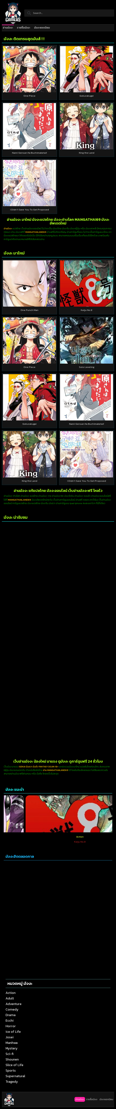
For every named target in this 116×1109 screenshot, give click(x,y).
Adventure (13, 1003)
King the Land (86, 153)
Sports (11, 1070)
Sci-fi (10, 1053)
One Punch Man (29, 310)
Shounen (12, 1059)
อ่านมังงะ (8, 28)
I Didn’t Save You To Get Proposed (29, 209)
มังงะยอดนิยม (42, 28)
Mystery (12, 1048)
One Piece (29, 96)
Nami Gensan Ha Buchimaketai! (29, 153)
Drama (11, 1014)
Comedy (12, 1009)
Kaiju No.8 (86, 310)
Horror (11, 1026)
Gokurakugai (86, 96)
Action (25, 836)
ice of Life (13, 1031)
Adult (10, 998)
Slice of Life (14, 1064)
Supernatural (15, 1075)
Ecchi (10, 1020)
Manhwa (12, 1042)
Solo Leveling (86, 367)
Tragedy (12, 1081)
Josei (10, 1037)
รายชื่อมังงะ (23, 28)
